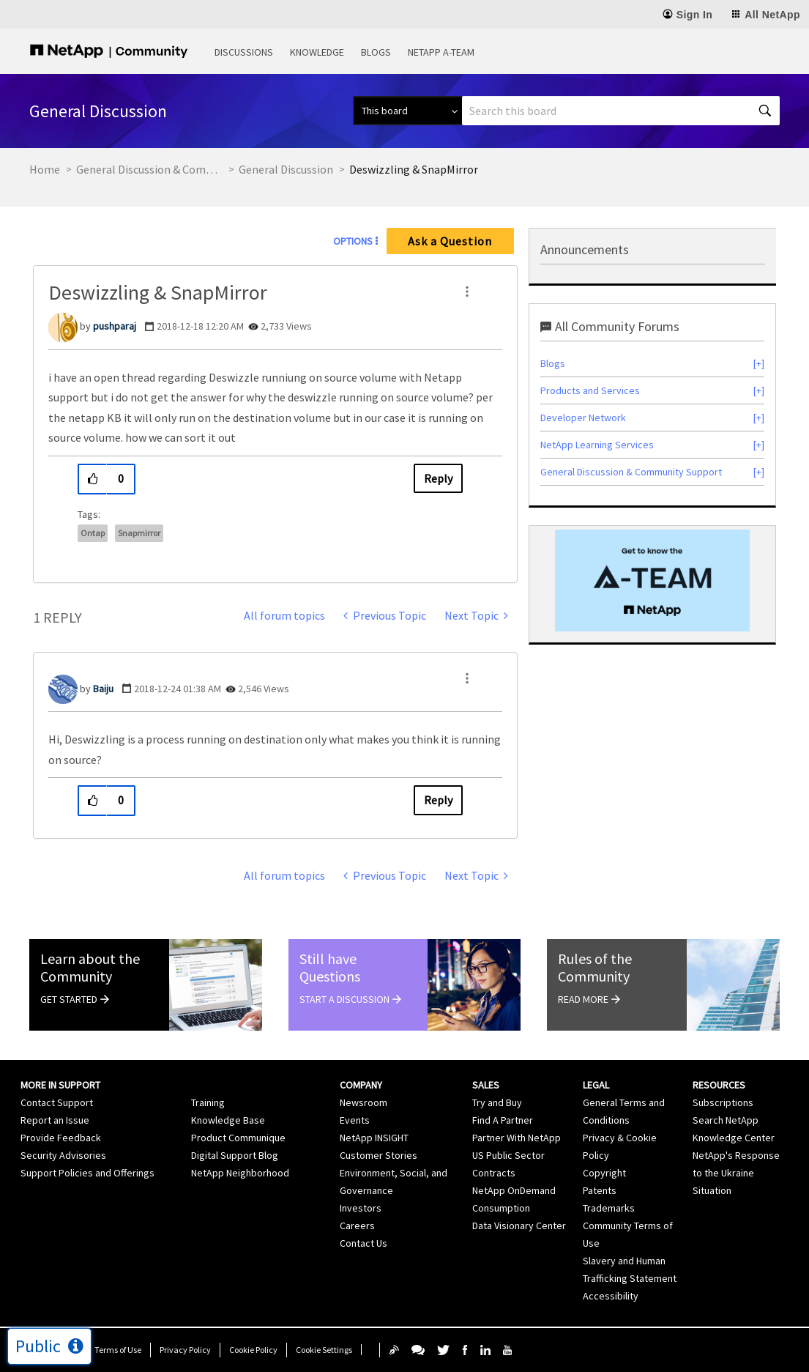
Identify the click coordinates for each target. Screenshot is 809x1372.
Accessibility (610, 1295)
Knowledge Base (228, 1120)
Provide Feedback (60, 1137)
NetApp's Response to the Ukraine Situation (736, 1173)
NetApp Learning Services (597, 444)
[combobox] (621, 110)
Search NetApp (725, 1120)
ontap (93, 532)
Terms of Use (117, 1349)
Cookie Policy (253, 1349)
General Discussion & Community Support (149, 169)
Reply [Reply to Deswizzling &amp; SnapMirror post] (438, 478)
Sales (485, 1084)
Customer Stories (378, 1155)
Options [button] (353, 241)
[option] (652, 580)
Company (361, 1084)
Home (44, 169)
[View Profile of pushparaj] (114, 326)
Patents (599, 1190)
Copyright (604, 1172)
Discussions (244, 52)
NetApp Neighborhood (240, 1172)
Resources (719, 1084)
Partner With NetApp (516, 1137)
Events (355, 1120)
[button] (467, 292)
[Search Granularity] (407, 110)
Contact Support (56, 1102)
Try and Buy (497, 1102)
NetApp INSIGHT (374, 1137)
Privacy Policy (185, 1349)
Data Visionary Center (519, 1225)
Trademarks (609, 1208)
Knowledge (317, 52)
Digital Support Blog (234, 1155)
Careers (357, 1225)
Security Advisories (63, 1155)
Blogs (376, 52)
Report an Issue (54, 1120)
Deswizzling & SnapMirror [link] (413, 169)
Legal (596, 1084)
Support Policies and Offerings (87, 1172)
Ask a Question (450, 241)
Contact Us (363, 1243)
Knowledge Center (734, 1137)
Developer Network (583, 417)
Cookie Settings (324, 1349)
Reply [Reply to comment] (438, 800)
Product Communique (238, 1137)
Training (208, 1102)
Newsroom (363, 1102)
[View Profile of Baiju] (103, 688)
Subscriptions (723, 1102)
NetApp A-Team (441, 52)
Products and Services (590, 390)
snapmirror (139, 532)
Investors (360, 1208)
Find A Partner (502, 1120)
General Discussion (286, 169)
